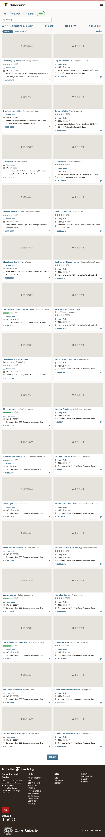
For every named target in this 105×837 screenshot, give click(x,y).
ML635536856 (60, 746)
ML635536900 (60, 659)
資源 (30, 774)
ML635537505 (60, 517)
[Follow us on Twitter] (8, 819)
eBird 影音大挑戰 (34, 791)
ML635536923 (60, 564)
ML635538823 (60, 231)
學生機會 (31, 804)
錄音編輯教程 (33, 793)
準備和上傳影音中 (35, 778)
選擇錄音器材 (33, 798)
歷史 (56, 778)
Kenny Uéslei (10, 68)
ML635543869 (60, 77)
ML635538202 (8, 326)
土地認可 (84, 774)
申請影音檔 (32, 786)
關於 (56, 774)
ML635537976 (60, 328)
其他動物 (30, 14)
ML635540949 (60, 181)
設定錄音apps (33, 796)
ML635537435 (60, 469)
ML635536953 (60, 611)
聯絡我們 (57, 783)
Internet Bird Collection (10, 788)
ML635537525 (8, 517)
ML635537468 (8, 561)
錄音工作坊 (32, 801)
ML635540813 (8, 231)
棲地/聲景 (15, 14)
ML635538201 (59, 278)
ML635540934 (8, 177)
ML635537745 (8, 426)
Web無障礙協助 (87, 776)
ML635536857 (60, 703)
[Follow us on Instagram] (13, 819)
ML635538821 (8, 278)
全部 (41, 14)
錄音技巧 (31, 780)
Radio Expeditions (8, 785)
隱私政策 (84, 779)
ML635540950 (60, 130)
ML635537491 (59, 422)
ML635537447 (8, 473)
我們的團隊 (58, 780)
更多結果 (52, 757)
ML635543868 (8, 127)
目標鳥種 (31, 788)
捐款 (5, 810)
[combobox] (28, 19)
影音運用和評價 (34, 783)
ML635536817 (8, 611)
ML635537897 (60, 372)
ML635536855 (8, 746)
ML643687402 (8, 80)
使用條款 (84, 782)
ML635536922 (8, 659)
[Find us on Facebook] (3, 819)
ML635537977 (8, 378)
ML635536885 (8, 703)
